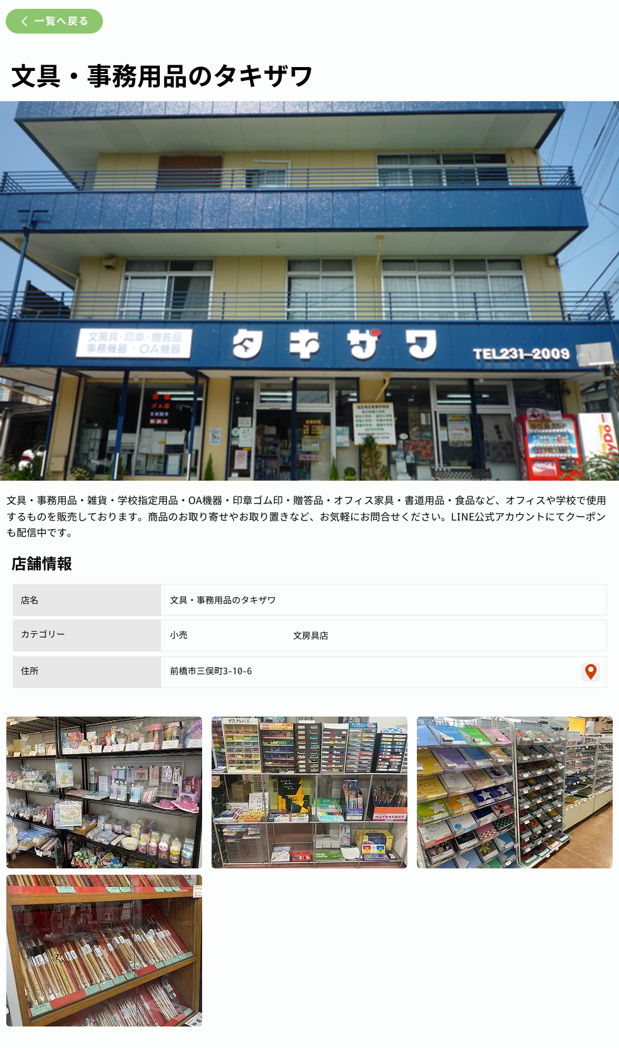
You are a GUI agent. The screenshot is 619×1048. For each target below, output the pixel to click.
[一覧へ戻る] (54, 21)
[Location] (590, 672)
